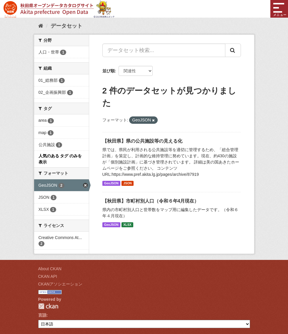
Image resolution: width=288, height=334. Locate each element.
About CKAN (49, 268)
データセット (66, 26)
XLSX (127, 224)
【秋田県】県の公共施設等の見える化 (142, 140)
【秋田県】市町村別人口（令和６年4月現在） (150, 200)
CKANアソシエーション (60, 284)
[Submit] (233, 50)
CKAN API (47, 276)
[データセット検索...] (163, 50)
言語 (42, 315)
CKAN (48, 306)
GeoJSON (111, 183)
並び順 (108, 71)
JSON (127, 183)
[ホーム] (40, 26)
